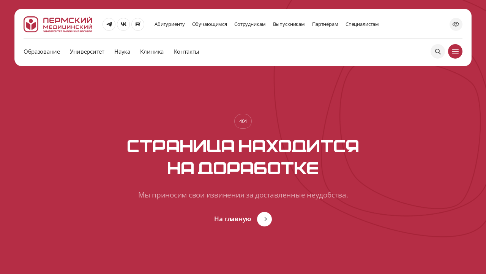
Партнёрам (325, 24)
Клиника (152, 51)
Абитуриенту (170, 24)
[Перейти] (109, 24)
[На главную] (58, 24)
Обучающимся (209, 24)
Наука (122, 51)
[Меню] (455, 51)
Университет (87, 51)
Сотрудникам (249, 24)
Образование (42, 51)
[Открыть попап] (456, 24)
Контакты (186, 51)
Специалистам (362, 24)
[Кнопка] (242, 219)
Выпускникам (289, 24)
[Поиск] (438, 51)
